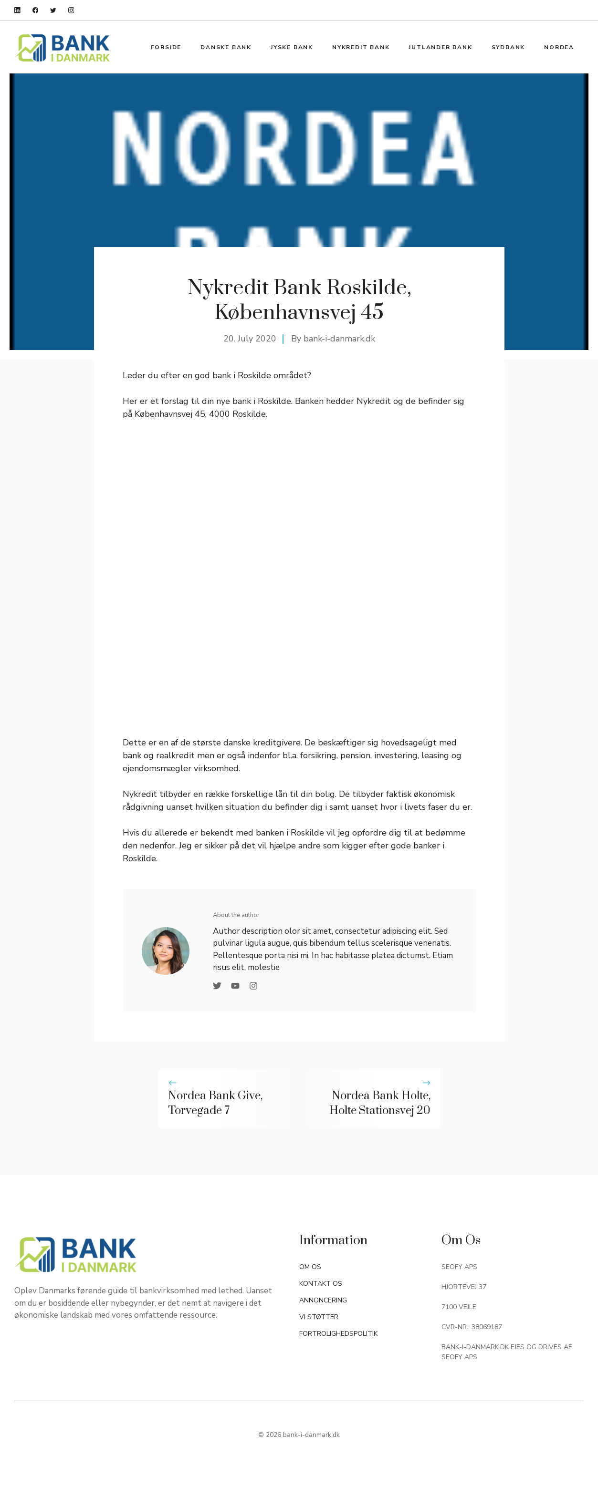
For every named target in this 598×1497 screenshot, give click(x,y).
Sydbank (508, 47)
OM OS (310, 1266)
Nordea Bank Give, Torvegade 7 (215, 1103)
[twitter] (53, 10)
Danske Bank (226, 47)
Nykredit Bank (360, 47)
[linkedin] (17, 10)
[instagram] (71, 10)
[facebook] (35, 10)
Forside (166, 47)
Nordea (559, 47)
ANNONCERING (323, 1300)
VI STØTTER (318, 1316)
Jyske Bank (292, 47)
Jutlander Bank (440, 47)
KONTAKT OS (320, 1283)
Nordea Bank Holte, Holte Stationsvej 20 (379, 1103)
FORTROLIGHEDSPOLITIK (338, 1333)
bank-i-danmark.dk (339, 338)
